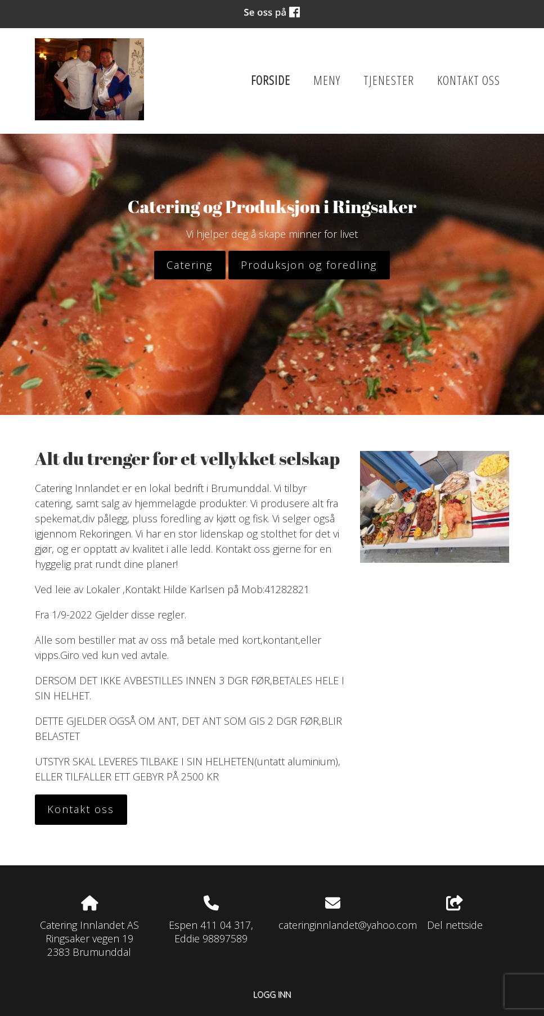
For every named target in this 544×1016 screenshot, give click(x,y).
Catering (190, 265)
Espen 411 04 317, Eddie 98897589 (211, 931)
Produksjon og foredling (309, 265)
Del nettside (455, 914)
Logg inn (272, 994)
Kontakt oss (468, 80)
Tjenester (388, 80)
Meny (326, 80)
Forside (270, 80)
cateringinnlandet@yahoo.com (347, 925)
